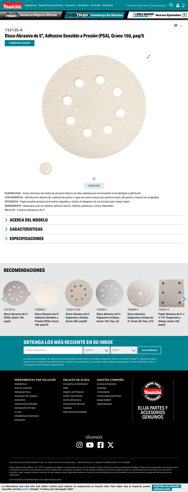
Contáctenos (103, 392)
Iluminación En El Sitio (25, 408)
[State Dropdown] (96, 350)
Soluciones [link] (107, 5)
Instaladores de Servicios (26, 416)
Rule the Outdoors (23, 388)
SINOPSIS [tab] (94, 185)
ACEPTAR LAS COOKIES (166, 486)
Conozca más (162, 489)
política (26, 489)
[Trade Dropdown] (123, 350)
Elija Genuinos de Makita (75, 412)
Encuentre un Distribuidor (75, 384)
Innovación (19, 419)
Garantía (67, 408)
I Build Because (104, 404)
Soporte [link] (145, 5)
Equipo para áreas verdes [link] (51, 5)
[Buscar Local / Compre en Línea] (159, 5)
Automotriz (19, 400)
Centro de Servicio (72, 400)
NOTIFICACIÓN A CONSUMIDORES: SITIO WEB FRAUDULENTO (35, 480)
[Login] (178, 5)
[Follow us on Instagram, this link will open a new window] (79, 445)
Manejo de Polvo (22, 392)
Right (184, 299)
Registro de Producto (73, 392)
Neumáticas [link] (83, 5)
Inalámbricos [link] (31, 5)
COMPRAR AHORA (19, 43)
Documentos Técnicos (74, 404)
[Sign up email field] (53, 350)
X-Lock (17, 412)
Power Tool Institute (72, 396)
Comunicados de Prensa (109, 396)
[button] (183, 6)
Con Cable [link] (95, 5)
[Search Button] (171, 5)
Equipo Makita (104, 400)
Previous (4, 299)
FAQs (65, 388)
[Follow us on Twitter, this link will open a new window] (110, 445)
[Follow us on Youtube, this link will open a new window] (90, 445)
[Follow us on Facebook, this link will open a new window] (101, 445)
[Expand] (148, 56)
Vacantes (101, 388)
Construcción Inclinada (25, 404)
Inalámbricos (20, 384)
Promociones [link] (133, 5)
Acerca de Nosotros (106, 384)
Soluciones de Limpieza (25, 396)
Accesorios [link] (70, 5)
